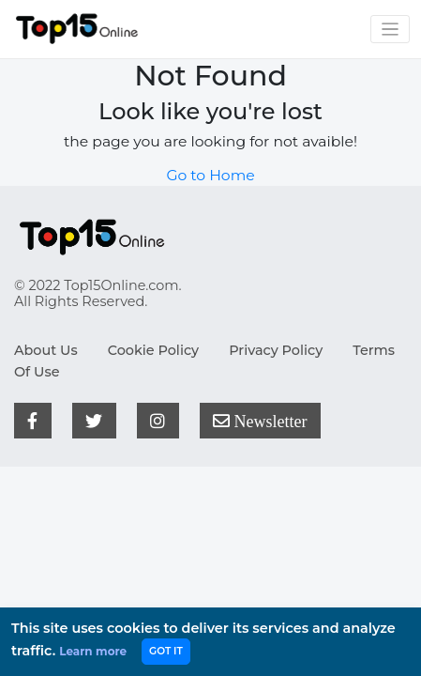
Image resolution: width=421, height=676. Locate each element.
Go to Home (210, 175)
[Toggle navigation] (390, 29)
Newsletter (260, 420)
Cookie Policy (153, 350)
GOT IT (166, 651)
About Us (46, 350)
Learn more (93, 651)
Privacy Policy (276, 350)
